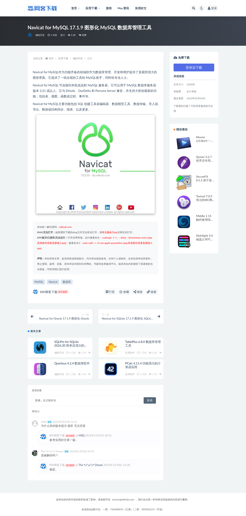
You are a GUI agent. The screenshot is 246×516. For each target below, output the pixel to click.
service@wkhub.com (123, 499)
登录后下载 (194, 67)
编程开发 (40, 35)
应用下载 (63, 58)
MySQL (39, 281)
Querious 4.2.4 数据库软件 (72, 363)
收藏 (124, 291)
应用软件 (130, 352)
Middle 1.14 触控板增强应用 (204, 219)
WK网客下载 (50, 291)
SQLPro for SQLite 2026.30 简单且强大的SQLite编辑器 (69, 345)
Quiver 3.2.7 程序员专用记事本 (204, 160)
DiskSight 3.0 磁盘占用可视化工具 (204, 239)
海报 (138, 291)
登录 (212, 8)
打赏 (110, 291)
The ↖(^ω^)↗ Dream (55, 451)
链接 (151, 291)
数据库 (67, 281)
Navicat (53, 281)
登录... (38, 400)
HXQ (46, 421)
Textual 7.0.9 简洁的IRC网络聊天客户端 (204, 199)
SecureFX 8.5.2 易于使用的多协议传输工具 (204, 182)
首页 (51, 58)
